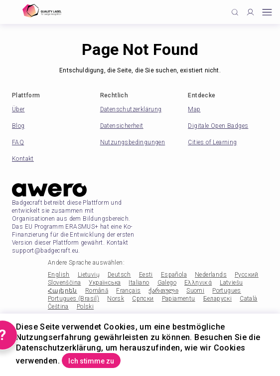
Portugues (226, 290)
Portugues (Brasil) (73, 298)
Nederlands (211, 274)
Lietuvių (89, 274)
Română (96, 290)
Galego (166, 282)
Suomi (195, 290)
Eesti (146, 274)
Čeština (58, 306)
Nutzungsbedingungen (132, 142)
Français (128, 290)
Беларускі (217, 298)
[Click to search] (235, 12)
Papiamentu (178, 298)
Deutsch (119, 274)
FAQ (18, 142)
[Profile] (250, 12)
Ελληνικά (198, 282)
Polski (85, 306)
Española (174, 274)
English (59, 274)
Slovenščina (64, 282)
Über (18, 109)
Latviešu (231, 282)
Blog (18, 125)
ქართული (163, 290)
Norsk (115, 298)
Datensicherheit (121, 125)
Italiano (139, 282)
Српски (142, 298)
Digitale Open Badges (218, 125)
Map (194, 109)
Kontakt (23, 158)
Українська (105, 282)
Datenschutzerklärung (131, 109)
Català (248, 298)
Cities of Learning (212, 142)
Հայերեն (62, 290)
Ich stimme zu (91, 361)
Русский (247, 274)
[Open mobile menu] (267, 12)
